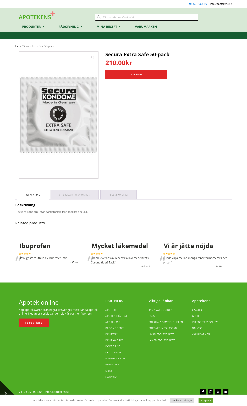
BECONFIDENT (114, 328)
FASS (152, 316)
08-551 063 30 (198, 4)
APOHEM (111, 310)
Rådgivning (71, 26)
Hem (18, 46)
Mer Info (136, 74)
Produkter (33, 26)
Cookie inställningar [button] (182, 400)
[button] (93, 57)
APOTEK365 (112, 322)
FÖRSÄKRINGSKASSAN (163, 328)
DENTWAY (111, 334)
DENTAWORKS (114, 340)
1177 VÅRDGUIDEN (161, 310)
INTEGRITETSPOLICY (205, 322)
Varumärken (146, 27)
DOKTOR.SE (112, 346)
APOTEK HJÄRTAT (116, 316)
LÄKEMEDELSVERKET (162, 340)
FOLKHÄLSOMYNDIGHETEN (166, 322)
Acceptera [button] (206, 400)
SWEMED (111, 376)
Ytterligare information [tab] (74, 194)
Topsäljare (34, 323)
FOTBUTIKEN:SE (115, 358)
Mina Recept (109, 26)
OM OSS (197, 328)
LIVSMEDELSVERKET (161, 334)
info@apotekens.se (221, 3)
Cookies (197, 310)
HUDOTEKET (113, 364)
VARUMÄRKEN (201, 334)
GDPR (195, 316)
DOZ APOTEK (113, 352)
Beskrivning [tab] (32, 194)
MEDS (109, 370)
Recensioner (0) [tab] (118, 194)
